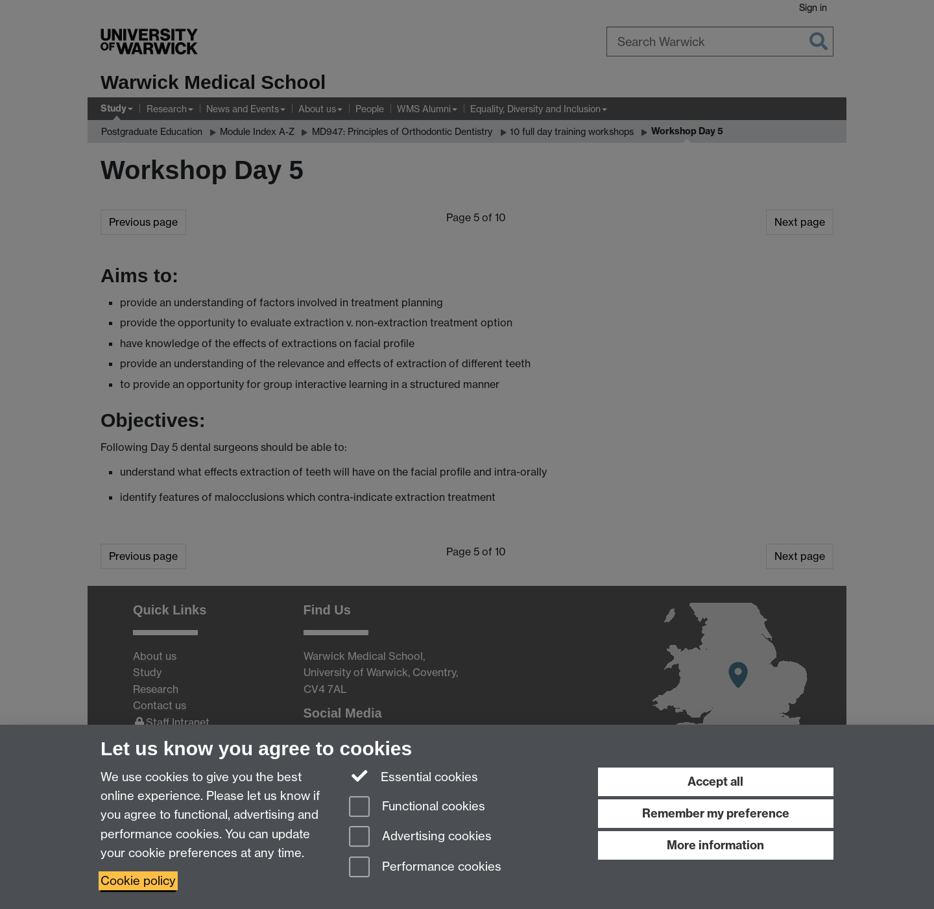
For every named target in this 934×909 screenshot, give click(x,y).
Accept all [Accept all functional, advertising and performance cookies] (715, 781)
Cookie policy (138, 880)
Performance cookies (425, 868)
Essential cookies (413, 776)
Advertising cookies (420, 837)
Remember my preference (715, 813)
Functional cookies (417, 807)
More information (715, 845)
